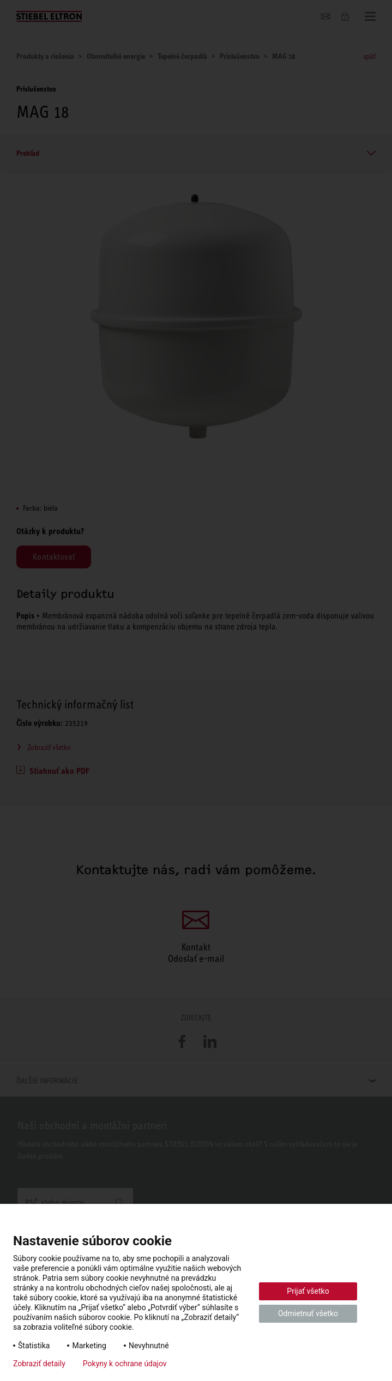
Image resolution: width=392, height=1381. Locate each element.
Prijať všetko (308, 1291)
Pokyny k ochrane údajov (125, 1363)
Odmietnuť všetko (308, 1313)
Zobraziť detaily (39, 1363)
